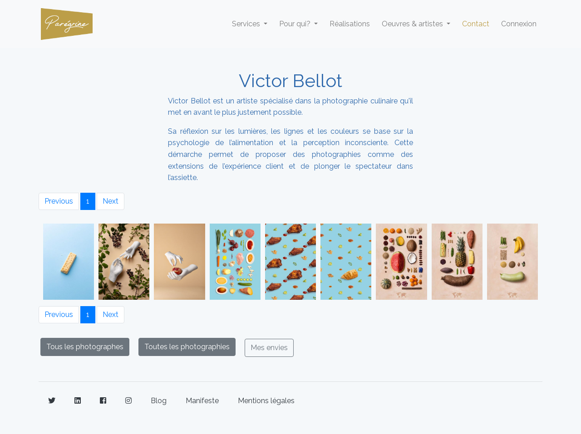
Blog (159, 400)
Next (110, 201)
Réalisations (350, 24)
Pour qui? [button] (295, 24)
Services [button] (247, 24)
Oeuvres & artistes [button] (413, 24)
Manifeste (202, 400)
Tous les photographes (84, 346)
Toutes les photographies (187, 346)
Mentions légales (266, 400)
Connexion (519, 24)
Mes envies (269, 347)
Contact (475, 24)
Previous (58, 201)
